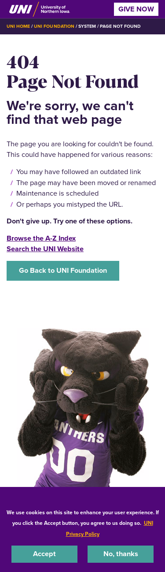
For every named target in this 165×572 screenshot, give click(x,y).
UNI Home (18, 26)
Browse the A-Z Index (41, 238)
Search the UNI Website (45, 248)
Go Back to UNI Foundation (63, 270)
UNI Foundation (54, 26)
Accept (44, 553)
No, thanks (120, 553)
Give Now (136, 9)
